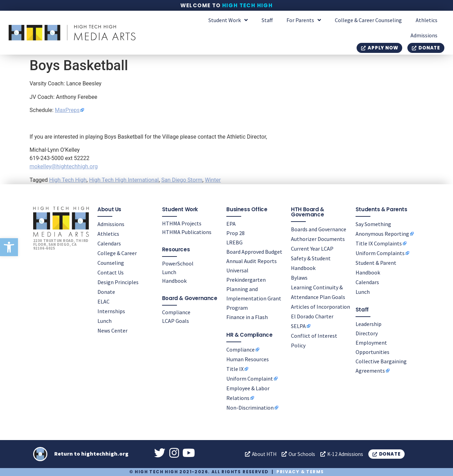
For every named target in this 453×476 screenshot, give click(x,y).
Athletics (426, 20)
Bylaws (299, 277)
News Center (112, 330)
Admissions (423, 35)
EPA (231, 223)
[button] (9, 247)
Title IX (235, 368)
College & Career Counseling (368, 20)
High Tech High (247, 5)
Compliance (176, 312)
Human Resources (247, 359)
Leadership (368, 323)
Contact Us (110, 272)
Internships (111, 311)
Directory (367, 333)
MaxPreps (67, 110)
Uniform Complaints (380, 253)
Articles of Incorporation (320, 306)
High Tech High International (124, 180)
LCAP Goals (175, 320)
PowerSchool (178, 263)
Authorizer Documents (318, 238)
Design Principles (118, 282)
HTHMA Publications (186, 231)
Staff (267, 20)
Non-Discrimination (250, 407)
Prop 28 (235, 233)
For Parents (303, 20)
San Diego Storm (181, 180)
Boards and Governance (318, 229)
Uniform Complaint (249, 378)
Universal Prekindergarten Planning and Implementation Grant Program (253, 289)
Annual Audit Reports (251, 261)
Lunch (104, 320)
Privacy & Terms (300, 472)
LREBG (234, 242)
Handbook (174, 280)
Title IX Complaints (379, 243)
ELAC (103, 301)
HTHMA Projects (181, 223)
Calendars (109, 243)
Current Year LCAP (312, 248)
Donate (106, 291)
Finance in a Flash (247, 317)
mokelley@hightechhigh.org (64, 166)
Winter (213, 180)
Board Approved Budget (254, 251)
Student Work (228, 20)
